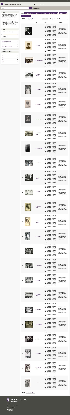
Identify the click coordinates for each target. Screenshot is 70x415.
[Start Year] (4, 32)
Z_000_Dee (38, 30)
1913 (2, 59)
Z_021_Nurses (38, 338)
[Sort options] (60, 19)
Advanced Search (36, 8)
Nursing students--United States (6, 41)
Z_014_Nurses (38, 236)
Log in (68, 0)
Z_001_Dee (38, 45)
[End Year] (10, 32)
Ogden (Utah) (4, 44)
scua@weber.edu (10, 409)
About (4, 12)
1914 (2, 61)
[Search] (15, 8)
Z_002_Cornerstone (39, 60)
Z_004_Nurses (38, 89)
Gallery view (45, 18)
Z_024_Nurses (38, 382)
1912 (2, 57)
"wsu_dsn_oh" (53, 13)
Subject (4, 38)
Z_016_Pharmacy (39, 265)
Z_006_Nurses (38, 118)
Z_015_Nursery (38, 250)
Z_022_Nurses (38, 353)
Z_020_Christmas (39, 324)
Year (4, 29)
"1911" (29, 13)
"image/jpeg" (63, 13)
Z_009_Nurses (38, 162)
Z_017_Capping (38, 280)
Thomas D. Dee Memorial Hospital (7, 46)
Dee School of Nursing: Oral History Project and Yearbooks (38, 4)
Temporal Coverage (7, 51)
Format (4, 49)
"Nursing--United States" (41, 13)
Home (2, 0)
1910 (2, 54)
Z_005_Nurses (38, 104)
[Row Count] (51, 19)
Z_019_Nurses (38, 309)
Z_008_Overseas (39, 148)
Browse (5, 0)
